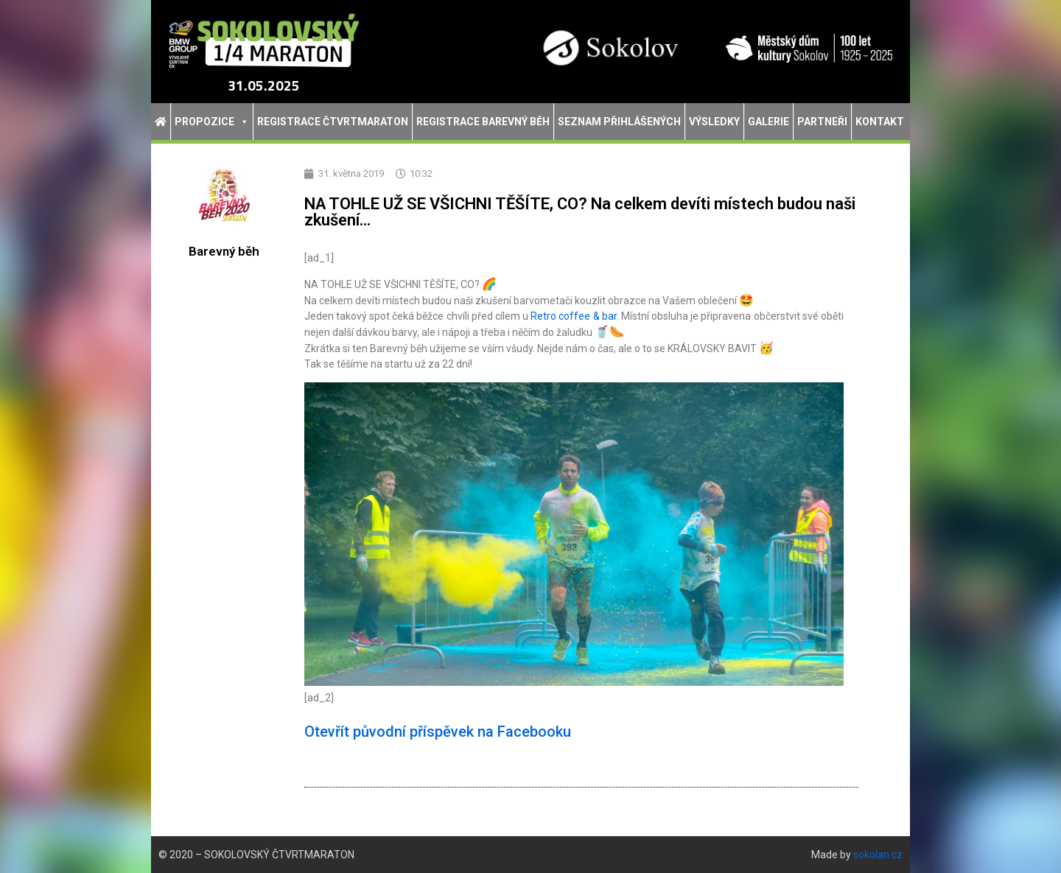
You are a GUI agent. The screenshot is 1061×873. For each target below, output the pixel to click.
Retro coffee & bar (573, 316)
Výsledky (714, 121)
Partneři (822, 121)
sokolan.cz (878, 854)
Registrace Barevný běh (483, 121)
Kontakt (879, 121)
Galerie (768, 121)
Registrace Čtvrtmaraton (332, 121)
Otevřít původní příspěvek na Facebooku (437, 731)
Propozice (212, 121)
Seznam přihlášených (619, 121)
